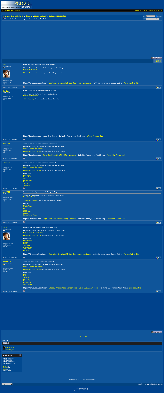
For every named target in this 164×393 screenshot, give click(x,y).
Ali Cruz (25, 213)
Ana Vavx (26, 277)
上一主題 (79, 336)
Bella (25, 274)
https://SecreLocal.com (30, 69)
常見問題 (143, 10)
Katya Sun (47, 155)
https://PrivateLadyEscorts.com (33, 148)
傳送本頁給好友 (9, 350)
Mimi (62, 155)
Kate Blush (72, 83)
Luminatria (87, 83)
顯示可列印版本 (9, 347)
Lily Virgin (26, 205)
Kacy (25, 208)
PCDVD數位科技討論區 (11, 10)
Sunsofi (25, 183)
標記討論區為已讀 (155, 10)
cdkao (5, 65)
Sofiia (25, 244)
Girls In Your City (28, 99)
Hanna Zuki (27, 177)
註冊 (137, 10)
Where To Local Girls (95, 136)
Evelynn (25, 242)
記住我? (159, 16)
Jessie (79, 83)
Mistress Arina (27, 282)
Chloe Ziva (55, 155)
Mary (66, 155)
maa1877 (6, 143)
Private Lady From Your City (32, 151)
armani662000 (8, 261)
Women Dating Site (131, 83)
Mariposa (72, 155)
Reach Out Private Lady (116, 155)
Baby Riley (26, 279)
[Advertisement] (68, 36)
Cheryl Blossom (28, 284)
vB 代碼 (5, 366)
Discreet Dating (135, 288)
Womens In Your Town (30, 200)
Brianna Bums (27, 180)
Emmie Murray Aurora (30, 215)
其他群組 (28, 16)
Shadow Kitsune (55, 288)
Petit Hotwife (27, 175)
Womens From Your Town (31, 73)
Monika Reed (27, 247)
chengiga (6, 162)
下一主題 (84, 336)
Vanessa (26, 182)
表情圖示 (5, 367)
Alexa (25, 210)
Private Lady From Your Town (32, 170)
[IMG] (4, 369)
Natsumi (26, 250)
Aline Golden (27, 249)
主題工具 (157, 61)
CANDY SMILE (28, 207)
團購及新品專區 (40, 16)
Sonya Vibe (27, 212)
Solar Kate (26, 245)
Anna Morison (67, 288)
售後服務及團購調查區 (57, 16)
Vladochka (26, 185)
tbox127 (6, 91)
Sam (24, 178)
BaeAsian (53, 83)
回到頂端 (160, 384)
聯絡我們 (140, 384)
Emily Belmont (27, 240)
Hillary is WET (62, 83)
